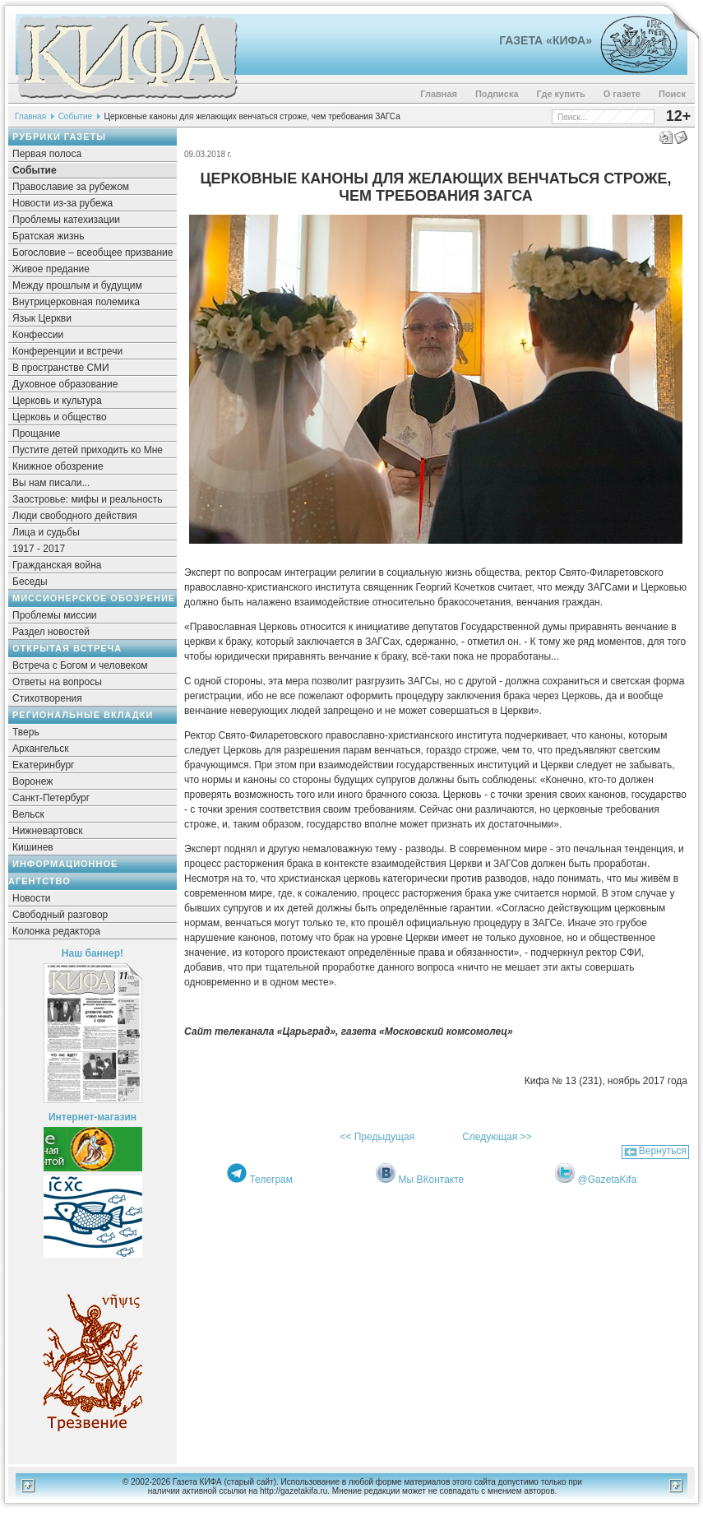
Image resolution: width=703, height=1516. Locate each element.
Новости (31, 898)
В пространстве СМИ (60, 367)
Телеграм (271, 1179)
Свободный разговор (60, 914)
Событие (75, 116)
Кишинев (32, 847)
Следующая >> (496, 1137)
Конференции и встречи (67, 351)
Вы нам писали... (51, 483)
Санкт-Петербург (51, 798)
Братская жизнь (48, 236)
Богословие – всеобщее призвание (92, 252)
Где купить (561, 94)
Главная (438, 94)
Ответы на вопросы (57, 682)
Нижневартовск (47, 831)
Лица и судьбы (46, 532)
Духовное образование (65, 384)
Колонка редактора (56, 931)
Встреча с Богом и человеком (80, 665)
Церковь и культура (57, 400)
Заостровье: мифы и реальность (87, 499)
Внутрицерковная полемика (76, 302)
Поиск (672, 94)
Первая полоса (46, 154)
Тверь (25, 732)
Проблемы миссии (54, 615)
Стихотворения (47, 698)
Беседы (30, 581)
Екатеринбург (43, 765)
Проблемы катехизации (66, 219)
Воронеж (32, 781)
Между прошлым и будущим (77, 285)
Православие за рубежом (70, 186)
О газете (622, 94)
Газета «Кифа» (545, 40)
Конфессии (37, 335)
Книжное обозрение (58, 466)
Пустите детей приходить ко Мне (87, 450)
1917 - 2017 (38, 548)
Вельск (28, 814)
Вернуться (663, 1151)
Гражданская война (56, 565)
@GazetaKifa (607, 1179)
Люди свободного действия (74, 516)
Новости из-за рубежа (62, 203)
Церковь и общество (59, 417)
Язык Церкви (42, 318)
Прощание (36, 433)
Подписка (497, 94)
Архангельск (40, 748)
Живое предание (51, 269)
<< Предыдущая (377, 1137)
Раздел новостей (51, 631)
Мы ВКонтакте (432, 1179)
